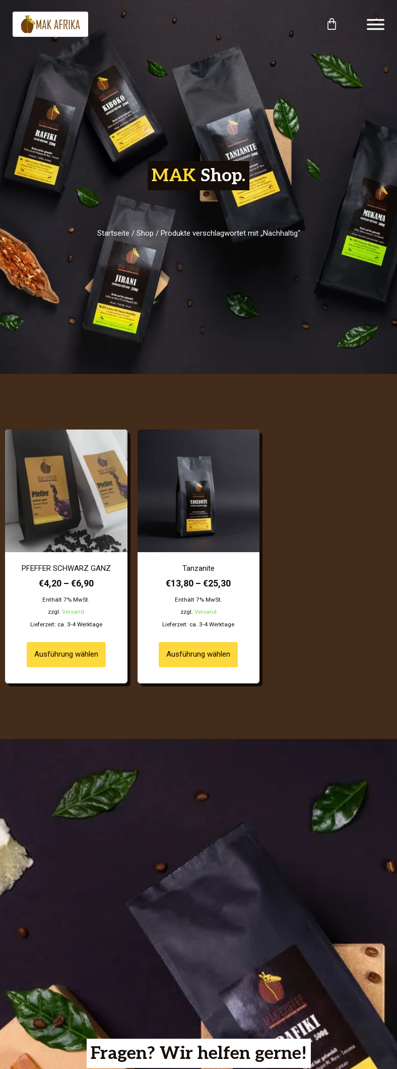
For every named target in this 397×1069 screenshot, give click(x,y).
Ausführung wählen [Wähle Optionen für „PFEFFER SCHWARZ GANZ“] (66, 654)
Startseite (113, 233)
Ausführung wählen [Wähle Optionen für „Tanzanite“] (198, 654)
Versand (73, 611)
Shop (145, 233)
